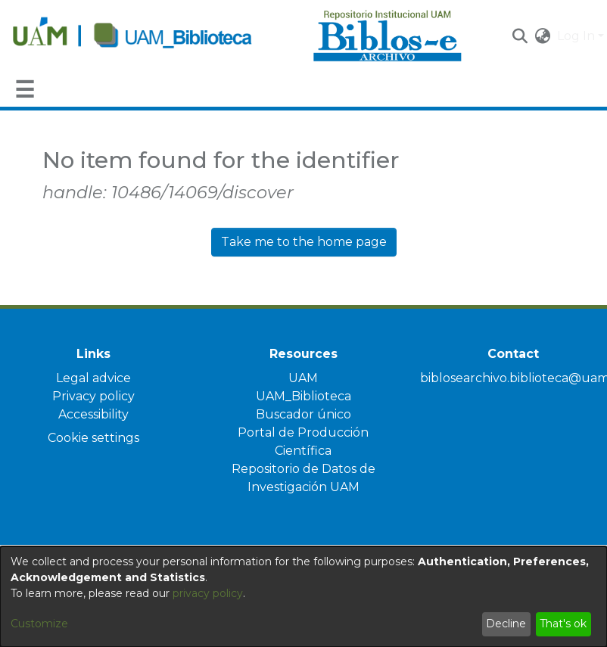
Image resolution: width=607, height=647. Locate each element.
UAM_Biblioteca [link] (303, 396)
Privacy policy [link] (93, 396)
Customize (39, 623)
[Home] (154, 36)
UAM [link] (303, 378)
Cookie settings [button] (93, 438)
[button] (520, 36)
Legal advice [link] (93, 378)
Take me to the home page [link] (304, 242)
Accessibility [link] (93, 414)
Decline (506, 623)
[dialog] (303, 596)
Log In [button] (577, 36)
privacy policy (208, 593)
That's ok (563, 623)
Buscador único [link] (303, 414)
